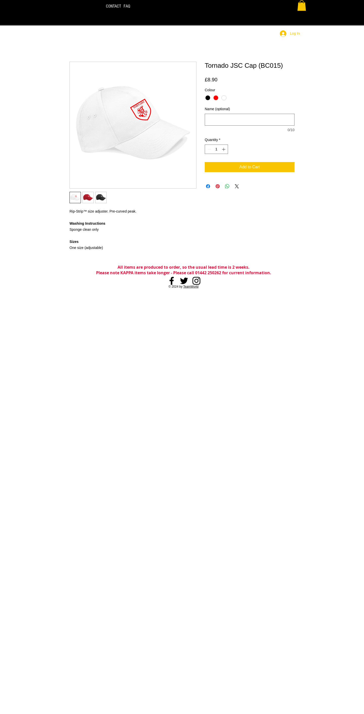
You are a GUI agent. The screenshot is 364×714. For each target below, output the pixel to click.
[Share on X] (237, 186)
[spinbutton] (216, 149)
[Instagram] (196, 280)
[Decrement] (209, 149)
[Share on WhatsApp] (227, 186)
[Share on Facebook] (208, 186)
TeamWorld (190, 286)
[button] (301, 5)
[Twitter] (184, 280)
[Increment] (224, 149)
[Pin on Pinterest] (218, 186)
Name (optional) (217, 109)
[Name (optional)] (249, 119)
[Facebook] (171, 280)
